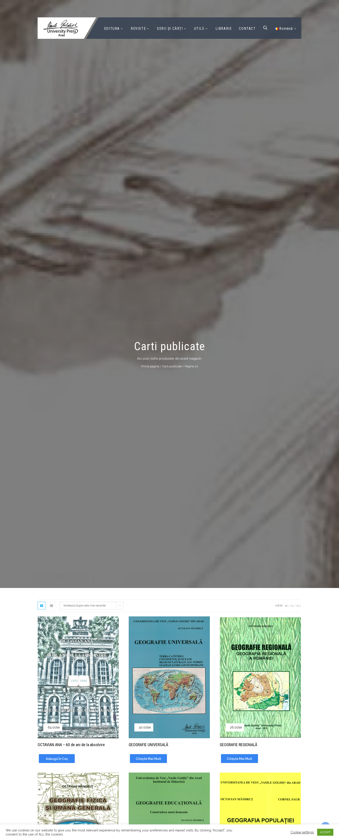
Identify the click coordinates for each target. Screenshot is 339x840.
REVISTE (138, 28)
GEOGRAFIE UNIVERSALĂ (148, 744)
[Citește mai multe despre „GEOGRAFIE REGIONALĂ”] (239, 758)
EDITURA (112, 28)
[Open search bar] (265, 28)
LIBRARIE (223, 28)
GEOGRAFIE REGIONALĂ (238, 744)
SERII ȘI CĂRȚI (170, 28)
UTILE (199, 28)
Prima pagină (150, 366)
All (298, 605)
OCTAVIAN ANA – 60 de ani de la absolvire (71, 744)
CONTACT (247, 28)
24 (292, 605)
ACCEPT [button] (325, 832)
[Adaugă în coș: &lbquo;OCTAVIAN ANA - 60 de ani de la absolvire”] (57, 758)
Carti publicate (172, 366)
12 (286, 605)
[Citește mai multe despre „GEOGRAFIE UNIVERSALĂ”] (148, 758)
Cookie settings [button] (302, 832)
